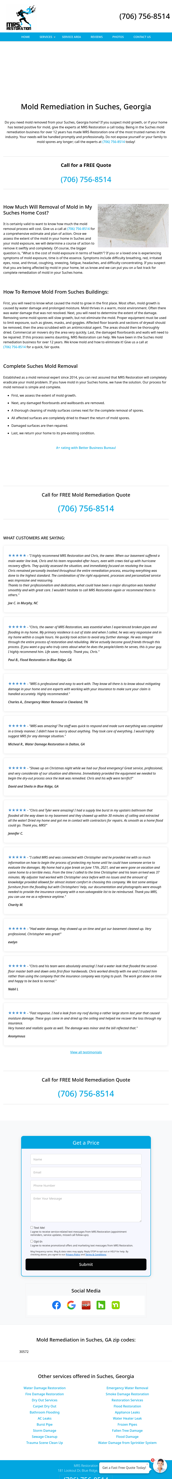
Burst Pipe (45, 1380)
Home (25, 37)
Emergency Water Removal (127, 1344)
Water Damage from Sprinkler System (127, 1398)
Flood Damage (127, 1392)
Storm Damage (44, 1386)
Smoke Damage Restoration (127, 1350)
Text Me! (39, 1183)
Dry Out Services (44, 1356)
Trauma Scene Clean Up (44, 1398)
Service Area (71, 37)
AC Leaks (45, 1374)
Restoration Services (127, 1356)
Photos (118, 37)
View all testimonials (86, 1008)
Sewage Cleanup (44, 1392)
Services (48, 38)
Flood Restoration (127, 1362)
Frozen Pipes (127, 1380)
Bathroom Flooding (45, 1368)
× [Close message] (147, 1464)
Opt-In (38, 1197)
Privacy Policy (73, 1210)
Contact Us (142, 37)
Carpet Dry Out (44, 1362)
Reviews (97, 37)
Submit (86, 1220)
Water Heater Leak (127, 1374)
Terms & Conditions (95, 1210)
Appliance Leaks (127, 1368)
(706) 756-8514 (144, 16)
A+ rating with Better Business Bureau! (86, 403)
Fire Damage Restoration (44, 1350)
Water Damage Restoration (45, 1344)
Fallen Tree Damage (127, 1386)
